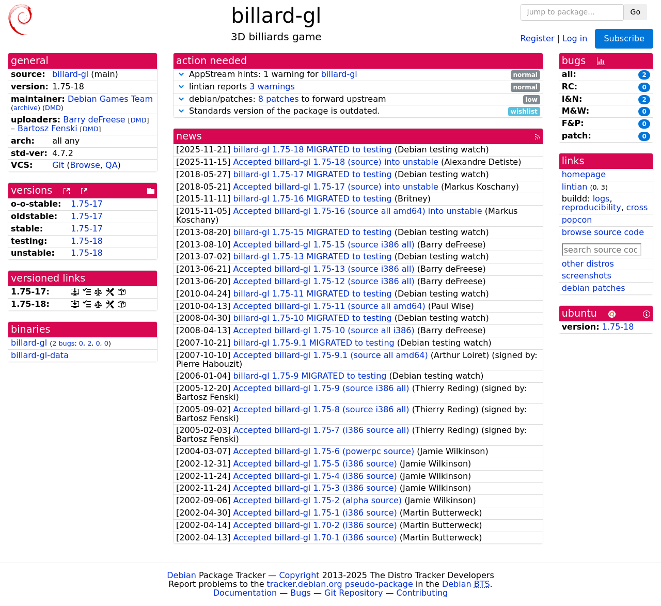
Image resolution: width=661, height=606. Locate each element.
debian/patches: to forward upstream (358, 99)
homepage (584, 174)
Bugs (300, 593)
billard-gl (70, 74)
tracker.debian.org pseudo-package (340, 584)
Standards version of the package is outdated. (358, 111)
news (189, 136)
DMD (53, 108)
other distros (588, 264)
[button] (181, 74)
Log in (574, 38)
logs (601, 199)
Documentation (245, 593)
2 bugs (63, 343)
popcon (577, 220)
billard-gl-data (40, 355)
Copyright (299, 575)
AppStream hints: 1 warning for (358, 74)
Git (58, 165)
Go (635, 12)
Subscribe (624, 38)
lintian (575, 187)
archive (25, 108)
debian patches (593, 288)
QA (111, 165)
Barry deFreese (94, 120)
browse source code (603, 232)
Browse (85, 165)
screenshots (586, 276)
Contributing (422, 593)
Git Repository (353, 593)
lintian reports (358, 87)
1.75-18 (87, 241)
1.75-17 (87, 204)
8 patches (278, 99)
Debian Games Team (110, 99)
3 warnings (272, 86)
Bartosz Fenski (47, 128)
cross (637, 207)
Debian (181, 575)
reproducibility (591, 207)
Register (538, 38)
